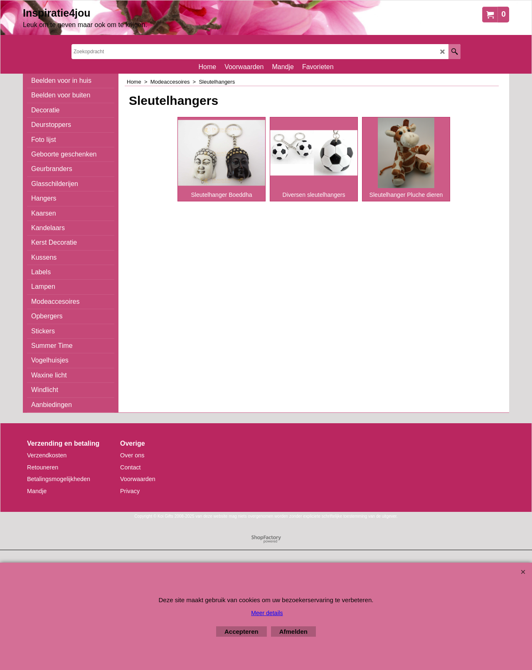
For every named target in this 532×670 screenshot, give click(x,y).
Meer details (267, 613)
